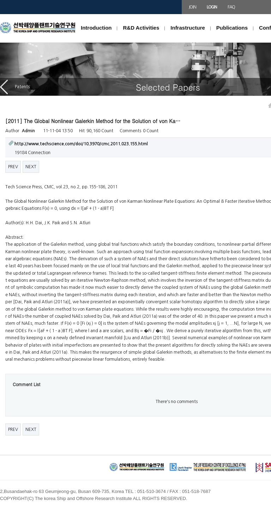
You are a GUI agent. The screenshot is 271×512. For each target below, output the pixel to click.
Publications (232, 28)
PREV (13, 167)
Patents (15, 87)
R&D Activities (141, 28)
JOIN (192, 7)
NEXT (30, 167)
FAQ (231, 7)
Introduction (96, 28)
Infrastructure (187, 28)
